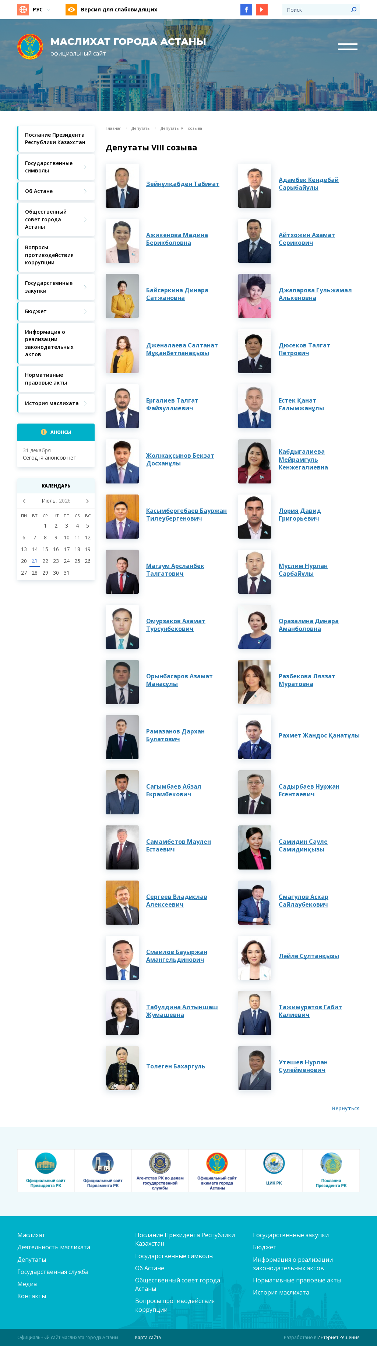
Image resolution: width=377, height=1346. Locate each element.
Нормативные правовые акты (297, 1280)
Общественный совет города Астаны (177, 1284)
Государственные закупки (291, 1235)
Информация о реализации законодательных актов (293, 1264)
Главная (113, 128)
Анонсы (60, 432)
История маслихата (281, 1292)
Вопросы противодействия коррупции (175, 1305)
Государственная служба (52, 1272)
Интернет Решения (338, 1337)
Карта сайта (148, 1337)
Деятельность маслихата (53, 1247)
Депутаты (141, 128)
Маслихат (31, 1235)
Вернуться (346, 1108)
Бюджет (264, 1247)
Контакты (31, 1296)
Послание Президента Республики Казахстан (185, 1239)
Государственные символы (174, 1256)
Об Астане (149, 1268)
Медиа (27, 1284)
